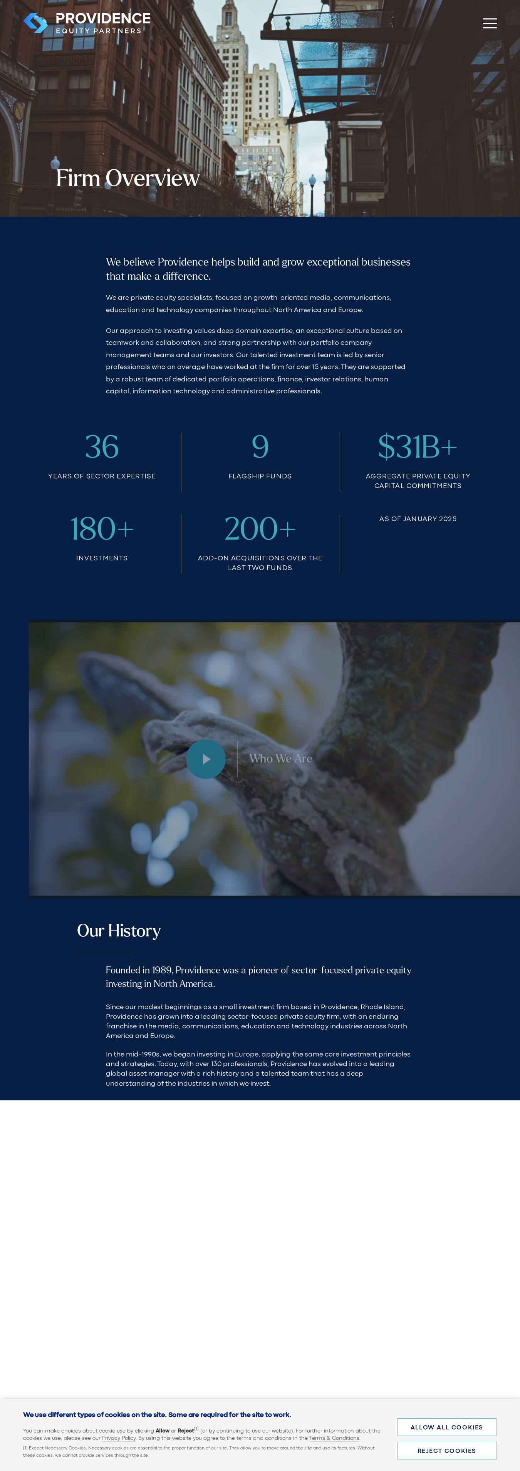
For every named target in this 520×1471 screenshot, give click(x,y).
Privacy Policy (119, 1438)
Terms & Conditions (334, 1438)
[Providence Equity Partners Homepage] (86, 23)
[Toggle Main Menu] (490, 23)
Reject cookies (447, 1451)
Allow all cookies (447, 1428)
